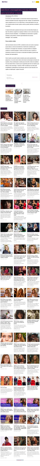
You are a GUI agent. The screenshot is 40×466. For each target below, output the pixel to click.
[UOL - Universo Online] (8, 2)
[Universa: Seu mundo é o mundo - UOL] (4, 2)
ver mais (20, 460)
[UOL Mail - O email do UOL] (32, 2)
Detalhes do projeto (35, 77)
